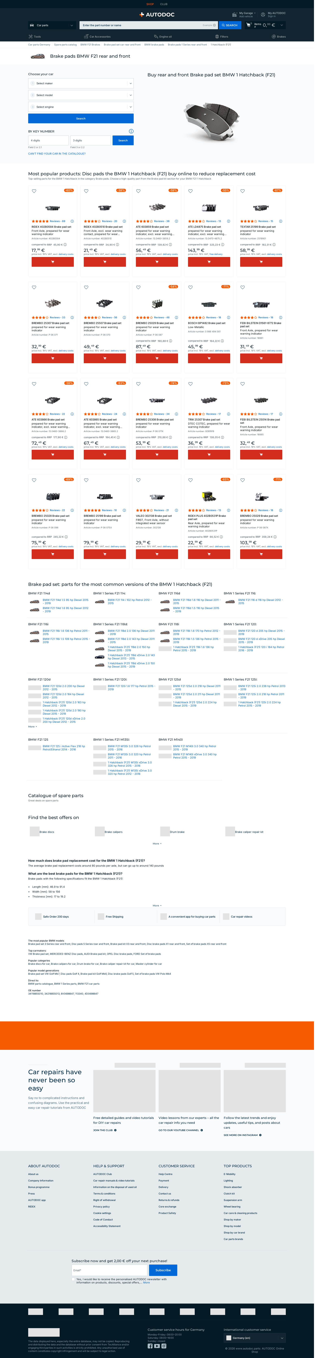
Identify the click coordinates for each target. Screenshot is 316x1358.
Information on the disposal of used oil (115, 1183)
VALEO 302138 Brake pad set (157, 519)
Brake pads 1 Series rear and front (187, 44)
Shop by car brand (234, 1229)
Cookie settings (102, 1209)
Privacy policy (101, 1203)
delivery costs (66, 254)
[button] (244, 14)
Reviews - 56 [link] (109, 317)
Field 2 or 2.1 (35, 147)
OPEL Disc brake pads (119, 950)
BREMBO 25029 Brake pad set (157, 326)
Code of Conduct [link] (103, 1216)
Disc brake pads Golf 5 (121, 970)
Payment (164, 1177)
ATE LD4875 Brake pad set (209, 230)
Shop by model (232, 1222)
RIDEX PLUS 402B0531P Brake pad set (209, 521)
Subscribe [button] (163, 1267)
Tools (37, 36)
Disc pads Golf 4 (70, 970)
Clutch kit (229, 1190)
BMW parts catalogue (40, 980)
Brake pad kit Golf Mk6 (94, 970)
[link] (265, 25)
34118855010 (35, 990)
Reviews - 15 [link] (265, 221)
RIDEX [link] (31, 1203)
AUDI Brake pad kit (95, 950)
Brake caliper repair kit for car (117, 960)
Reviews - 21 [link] (161, 510)
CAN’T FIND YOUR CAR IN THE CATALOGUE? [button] (57, 153)
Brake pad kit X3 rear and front (128, 940)
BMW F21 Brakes (90, 44)
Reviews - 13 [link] (213, 221)
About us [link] (33, 1170)
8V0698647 (67, 990)
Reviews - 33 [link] (57, 317)
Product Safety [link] (167, 1209)
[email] (109, 1266)
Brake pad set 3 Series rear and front (49, 940)
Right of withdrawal (104, 1196)
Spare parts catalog (65, 44)
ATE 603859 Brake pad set (157, 230)
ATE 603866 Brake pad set (53, 423)
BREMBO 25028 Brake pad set (53, 519)
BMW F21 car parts (88, 980)
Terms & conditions (104, 1190)
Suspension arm (233, 1196)
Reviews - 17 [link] (213, 413)
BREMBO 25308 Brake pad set (157, 423)
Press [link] (31, 1190)
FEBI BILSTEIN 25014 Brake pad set (261, 425)
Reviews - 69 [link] (57, 221)
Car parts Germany (39, 44)
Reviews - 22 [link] (57, 413)
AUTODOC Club (102, 1170)
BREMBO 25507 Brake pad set (105, 326)
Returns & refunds (169, 1196)
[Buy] (53, 262)
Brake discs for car (39, 960)
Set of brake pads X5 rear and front (206, 940)
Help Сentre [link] (165, 1170)
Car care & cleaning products (240, 1209)
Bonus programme (38, 1183)
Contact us (165, 1190)
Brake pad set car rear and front (122, 44)
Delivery (163, 1183)
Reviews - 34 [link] (162, 413)
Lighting (228, 1177)
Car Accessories (100, 36)
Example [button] (207, 25)
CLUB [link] (164, 4)
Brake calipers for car (63, 960)
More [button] (146, 1279)
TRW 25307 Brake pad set (209, 423)
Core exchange (167, 1203)
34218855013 (52, 990)
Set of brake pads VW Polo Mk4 (153, 970)
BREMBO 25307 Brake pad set (53, 326)
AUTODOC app (37, 1196)
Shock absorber (233, 1183)
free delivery (216, 254)
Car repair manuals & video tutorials (113, 1177)
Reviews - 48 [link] (162, 317)
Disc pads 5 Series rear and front (90, 940)
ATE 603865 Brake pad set (105, 423)
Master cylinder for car (149, 960)
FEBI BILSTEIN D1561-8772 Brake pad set (261, 328)
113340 (79, 990)
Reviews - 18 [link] (213, 317)
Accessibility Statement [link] (106, 1222)
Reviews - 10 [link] (109, 510)
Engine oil (165, 36)
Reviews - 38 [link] (162, 221)
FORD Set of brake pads (147, 950)
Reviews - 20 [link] (109, 221)
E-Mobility (229, 1170)
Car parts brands (233, 1235)
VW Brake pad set (38, 950)
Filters (224, 36)
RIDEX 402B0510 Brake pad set (105, 230)
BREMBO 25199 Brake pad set (105, 519)
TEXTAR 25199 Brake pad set (261, 230)
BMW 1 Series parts (65, 980)
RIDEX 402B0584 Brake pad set (53, 230)
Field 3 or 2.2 (77, 147)
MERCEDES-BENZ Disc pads (66, 950)
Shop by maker (232, 1216)
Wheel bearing (232, 1203)
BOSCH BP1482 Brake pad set (209, 325)
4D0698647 (91, 990)
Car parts (42, 25)
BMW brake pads (154, 44)
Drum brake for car (88, 960)
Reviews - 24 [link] (109, 413)
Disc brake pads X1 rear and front (166, 940)
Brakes (281, 36)
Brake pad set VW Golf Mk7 (43, 970)
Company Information (40, 1177)
